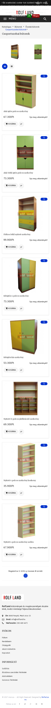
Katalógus (6, 27)
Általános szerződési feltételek (14, 672)
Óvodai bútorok (32, 27)
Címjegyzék (6, 645)
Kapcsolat (6, 653)
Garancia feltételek (10, 680)
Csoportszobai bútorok (15, 29)
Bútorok (18, 27)
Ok (29, 16)
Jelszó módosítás (8, 649)
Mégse (36, 16)
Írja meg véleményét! (38, 117)
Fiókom (4, 638)
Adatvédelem (7, 676)
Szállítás (5, 669)
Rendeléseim (6, 641)
